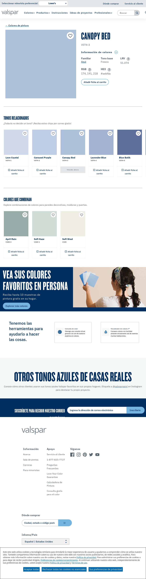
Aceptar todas (31, 569)
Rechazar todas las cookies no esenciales (64, 569)
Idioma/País (29, 534)
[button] (128, 59)
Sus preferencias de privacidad (105, 569)
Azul (83, 61)
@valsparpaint (120, 386)
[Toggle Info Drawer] (116, 52)
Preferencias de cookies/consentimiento (59, 560)
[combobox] (126, 13)
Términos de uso (79, 562)
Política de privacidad (86, 557)
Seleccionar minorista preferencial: (20, 3)
